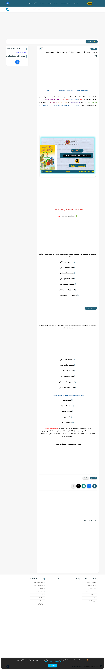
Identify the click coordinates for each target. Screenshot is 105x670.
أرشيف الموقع (33, 3)
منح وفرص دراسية (31, 9)
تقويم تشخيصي (91, 585)
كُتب (42, 595)
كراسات (93, 595)
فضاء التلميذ (76, 9)
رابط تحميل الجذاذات (68, 216)
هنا (58, 444)
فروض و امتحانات (91, 592)
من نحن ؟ (76, 3)
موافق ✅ (52, 665)
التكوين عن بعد (20, 9)
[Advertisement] (52, 26)
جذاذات (94, 48)
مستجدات (96, 9)
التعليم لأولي (41, 9)
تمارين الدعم (92, 588)
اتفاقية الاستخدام (65, 3)
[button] (89, 486)
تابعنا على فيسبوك (21, 52)
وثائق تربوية (39, 604)
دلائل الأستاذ (39, 592)
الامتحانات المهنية (38, 582)
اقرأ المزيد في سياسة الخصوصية (52, 661)
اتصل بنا (42, 3)
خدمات (51, 9)
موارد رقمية (92, 601)
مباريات (67, 9)
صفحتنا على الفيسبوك (47, 431)
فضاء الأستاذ (87, 9)
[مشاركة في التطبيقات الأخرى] (73, 486)
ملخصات (93, 598)
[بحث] (7, 9)
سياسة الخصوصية (53, 3)
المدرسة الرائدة (58, 9)
